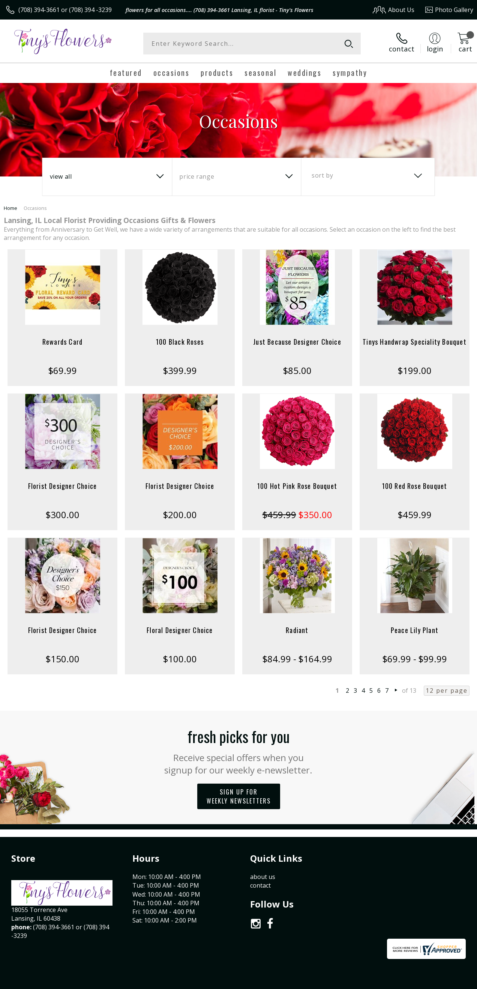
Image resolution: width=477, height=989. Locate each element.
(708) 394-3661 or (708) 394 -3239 (65, 10)
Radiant (297, 630)
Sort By (322, 175)
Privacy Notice (346, 981)
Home (10, 208)
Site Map (445, 981)
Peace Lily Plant (414, 630)
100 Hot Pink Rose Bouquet (297, 486)
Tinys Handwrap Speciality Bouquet (414, 342)
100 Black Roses (180, 342)
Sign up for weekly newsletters (239, 796)
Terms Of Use (303, 981)
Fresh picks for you (238, 750)
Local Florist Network (400, 981)
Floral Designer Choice (180, 630)
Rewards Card (62, 342)
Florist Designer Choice (62, 486)
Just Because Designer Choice (297, 342)
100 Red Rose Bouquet (414, 486)
